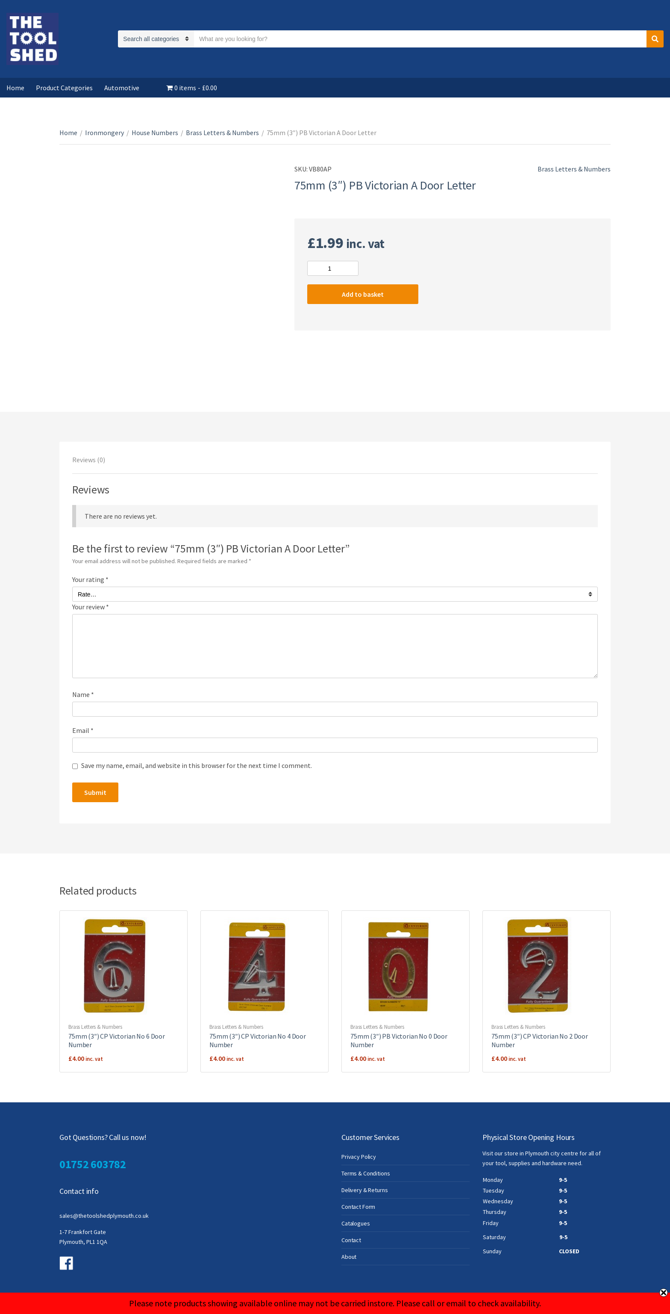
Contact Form (358, 1207)
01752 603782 (92, 1164)
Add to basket (363, 294)
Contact (351, 1240)
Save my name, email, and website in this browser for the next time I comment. (196, 765)
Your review (90, 606)
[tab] (88, 460)
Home (15, 87)
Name (83, 694)
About (348, 1257)
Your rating (90, 579)
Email (83, 730)
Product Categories (64, 87)
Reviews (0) (88, 459)
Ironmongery (104, 132)
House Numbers (155, 132)
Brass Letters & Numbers (222, 132)
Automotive (121, 87)
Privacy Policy (358, 1156)
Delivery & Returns (364, 1190)
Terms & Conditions (365, 1173)
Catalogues (355, 1223)
